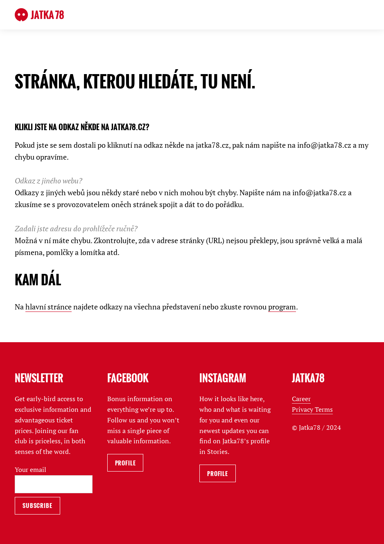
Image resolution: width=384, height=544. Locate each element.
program (282, 307)
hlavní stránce (48, 307)
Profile (125, 462)
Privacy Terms (312, 409)
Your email (30, 469)
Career (301, 398)
